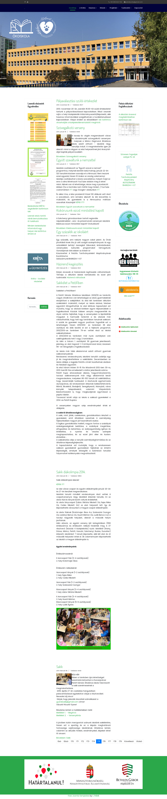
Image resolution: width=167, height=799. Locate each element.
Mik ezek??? (129, 296)
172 (82, 741)
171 (77, 741)
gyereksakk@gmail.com (67, 702)
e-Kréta (82, 8)
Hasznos (92, 8)
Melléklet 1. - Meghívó (66, 712)
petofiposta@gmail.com (134, 2)
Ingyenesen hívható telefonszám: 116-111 (129, 264)
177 (109, 741)
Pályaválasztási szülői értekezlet (76, 101)
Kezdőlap (72, 8)
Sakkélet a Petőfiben (69, 282)
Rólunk (102, 8)
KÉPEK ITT (60, 484)
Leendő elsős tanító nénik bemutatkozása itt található (38, 219)
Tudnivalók (125, 8)
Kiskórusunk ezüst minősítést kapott (80, 210)
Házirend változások (76, 277)
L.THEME (96, 796)
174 (93, 741)
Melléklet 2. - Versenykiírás (68, 715)
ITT (71, 190)
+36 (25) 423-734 (116, 2)
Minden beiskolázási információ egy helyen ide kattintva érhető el (37, 229)
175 (98, 741)
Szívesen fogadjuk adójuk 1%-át (129, 155)
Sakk (59, 666)
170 (72, 741)
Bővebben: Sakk (63, 738)
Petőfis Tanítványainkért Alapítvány (129, 177)
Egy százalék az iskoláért (72, 231)
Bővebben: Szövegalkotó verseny (71, 156)
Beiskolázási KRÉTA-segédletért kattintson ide (38, 209)
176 (104, 741)
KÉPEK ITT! (80, 202)
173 (87, 741)
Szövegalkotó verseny (70, 127)
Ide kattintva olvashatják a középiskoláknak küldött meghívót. (83, 121)
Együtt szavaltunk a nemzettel (75, 160)
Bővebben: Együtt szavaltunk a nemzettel (75, 207)
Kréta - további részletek (38, 280)
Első (59, 741)
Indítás (44, 307)
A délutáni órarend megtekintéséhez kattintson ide (127, 117)
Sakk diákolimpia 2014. (70, 472)
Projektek (113, 8)
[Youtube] (27, 2)
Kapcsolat (139, 8)
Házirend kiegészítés (69, 264)
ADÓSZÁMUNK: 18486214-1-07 (129, 184)
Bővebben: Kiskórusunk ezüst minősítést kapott (77, 228)
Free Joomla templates (78, 796)
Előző (66, 741)
